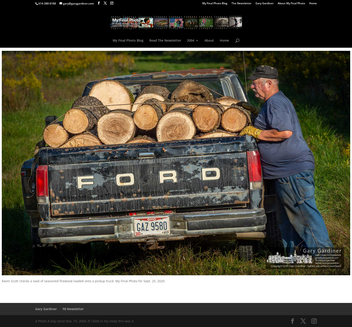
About (209, 41)
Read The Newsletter (165, 41)
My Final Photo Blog (214, 3)
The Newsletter (241, 3)
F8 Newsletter (73, 309)
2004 (190, 41)
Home (313, 3)
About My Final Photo (291, 3)
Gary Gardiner (264, 3)
